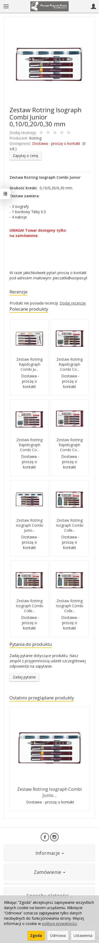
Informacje (49, 853)
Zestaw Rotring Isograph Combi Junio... (29, 525)
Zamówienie (49, 872)
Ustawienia (83, 935)
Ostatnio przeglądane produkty (42, 698)
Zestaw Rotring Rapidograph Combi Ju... (29, 364)
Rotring (35, 138)
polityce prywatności (59, 923)
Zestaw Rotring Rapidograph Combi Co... (69, 364)
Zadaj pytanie (24, 677)
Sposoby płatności (50, 895)
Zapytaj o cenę (25, 155)
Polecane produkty (29, 309)
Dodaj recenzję (73, 303)
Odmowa (58, 935)
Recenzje (18, 292)
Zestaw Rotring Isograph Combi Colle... (69, 525)
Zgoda (36, 935)
